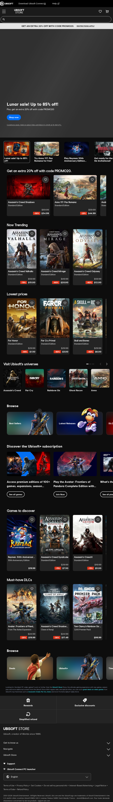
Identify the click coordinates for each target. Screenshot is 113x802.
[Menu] (4, 11)
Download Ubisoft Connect (32, 3)
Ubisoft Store (57, 687)
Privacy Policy (23, 785)
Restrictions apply (85, 26)
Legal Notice (100, 785)
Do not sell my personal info (55, 785)
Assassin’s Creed (34, 692)
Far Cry (43, 692)
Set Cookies (36, 785)
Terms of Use (8, 785)
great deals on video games (93, 689)
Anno (49, 692)
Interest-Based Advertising (81, 785)
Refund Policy (23, 789)
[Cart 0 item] (107, 11)
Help (56, 3)
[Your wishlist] (100, 11)
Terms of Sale (9, 789)
